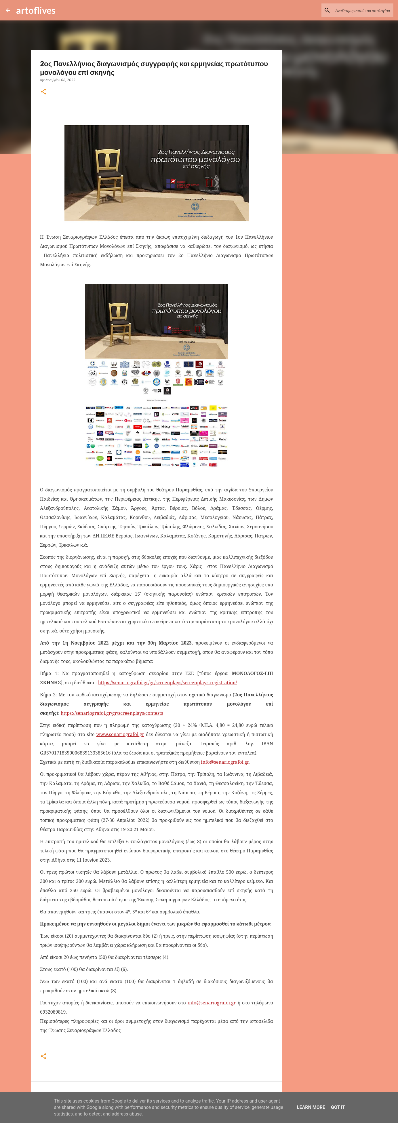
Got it (338, 1107)
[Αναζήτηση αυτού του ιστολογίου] (363, 10)
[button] (43, 92)
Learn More (311, 1107)
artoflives (36, 10)
